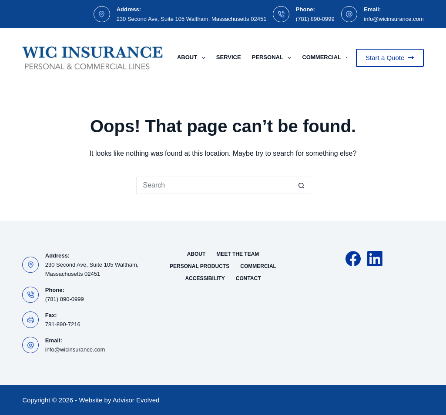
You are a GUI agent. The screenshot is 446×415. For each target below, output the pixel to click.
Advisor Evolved (136, 400)
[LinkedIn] (374, 258)
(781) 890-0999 (315, 19)
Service (228, 57)
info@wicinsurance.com (393, 19)
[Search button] (301, 185)
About (193, 58)
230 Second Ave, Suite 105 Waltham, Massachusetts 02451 (192, 19)
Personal (273, 58)
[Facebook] (353, 258)
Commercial (327, 58)
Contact (248, 278)
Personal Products (199, 266)
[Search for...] (214, 185)
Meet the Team (237, 254)
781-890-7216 (62, 324)
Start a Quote (390, 57)
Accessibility (205, 278)
